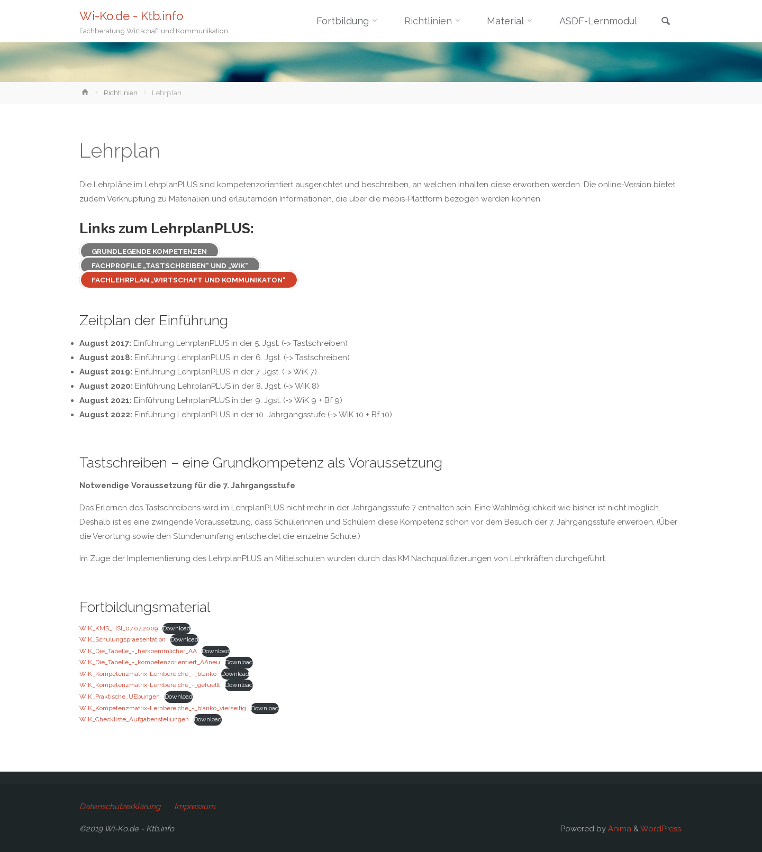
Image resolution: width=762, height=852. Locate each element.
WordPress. (661, 828)
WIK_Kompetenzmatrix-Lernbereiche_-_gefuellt (149, 685)
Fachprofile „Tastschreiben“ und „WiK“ (170, 265)
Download (176, 628)
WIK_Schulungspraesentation (122, 639)
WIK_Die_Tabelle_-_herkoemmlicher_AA (138, 651)
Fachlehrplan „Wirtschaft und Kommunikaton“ (189, 280)
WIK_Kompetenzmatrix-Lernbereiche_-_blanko (147, 673)
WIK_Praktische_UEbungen (119, 696)
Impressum (194, 806)
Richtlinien (121, 92)
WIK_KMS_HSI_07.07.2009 (118, 628)
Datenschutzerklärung (119, 806)
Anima (618, 828)
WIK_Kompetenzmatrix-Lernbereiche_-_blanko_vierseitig (162, 708)
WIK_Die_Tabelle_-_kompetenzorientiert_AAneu (149, 662)
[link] (666, 22)
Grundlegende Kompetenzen (149, 251)
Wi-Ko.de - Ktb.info (131, 16)
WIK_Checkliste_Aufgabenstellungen (134, 719)
